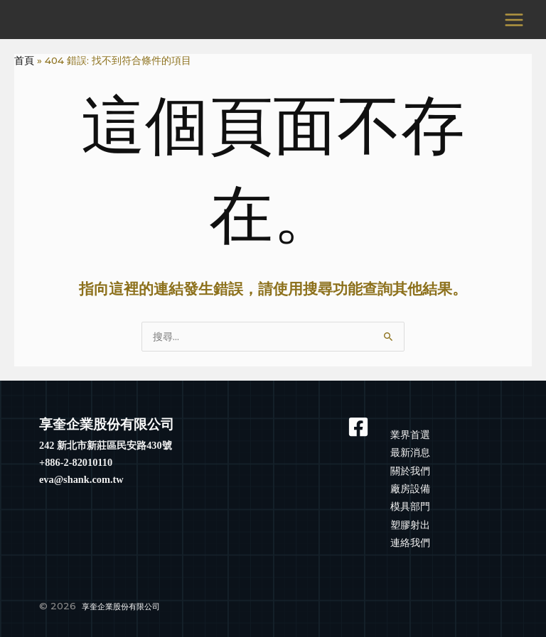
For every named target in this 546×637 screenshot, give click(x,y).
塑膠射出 (410, 524)
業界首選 (410, 434)
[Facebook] (360, 426)
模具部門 (410, 506)
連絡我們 (410, 542)
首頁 (24, 60)
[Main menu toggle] (514, 19)
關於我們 (410, 471)
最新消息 (410, 452)
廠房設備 (410, 488)
